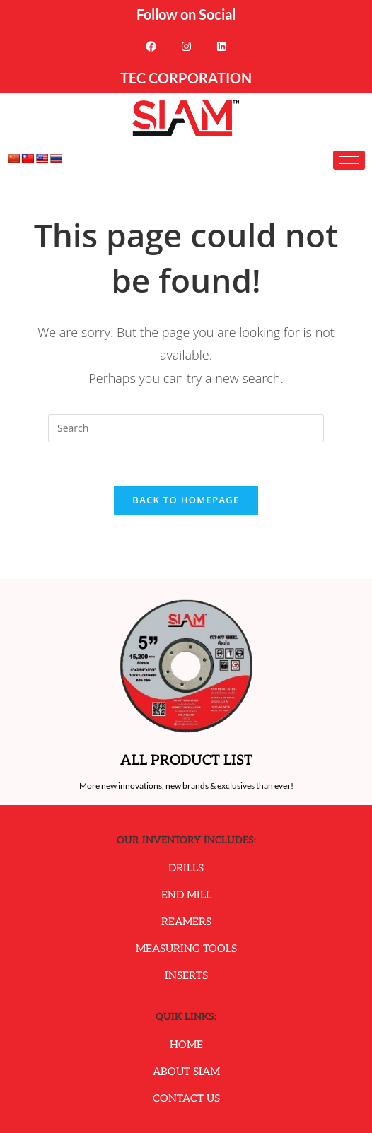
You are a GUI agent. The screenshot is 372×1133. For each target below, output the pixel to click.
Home (186, 1044)
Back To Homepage (185, 499)
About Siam (186, 1071)
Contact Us (186, 1098)
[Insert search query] (186, 428)
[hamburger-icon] (349, 160)
